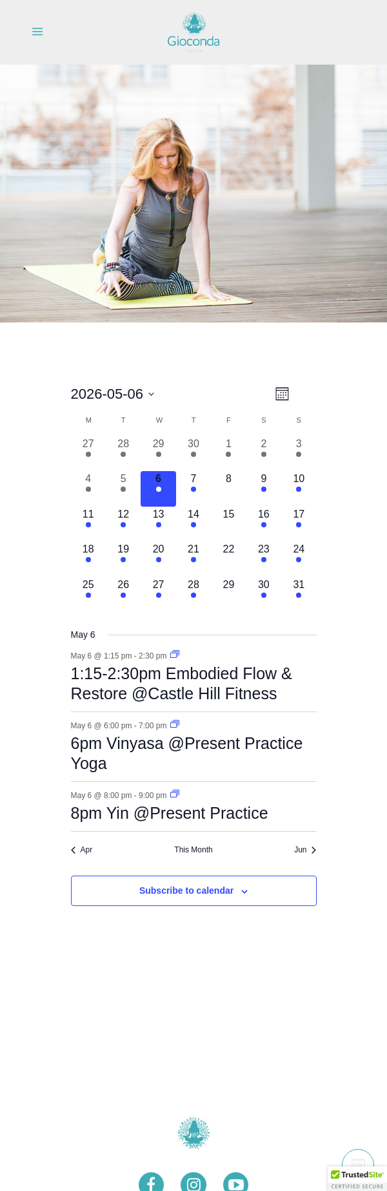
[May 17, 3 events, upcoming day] (298, 524)
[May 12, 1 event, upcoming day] (123, 524)
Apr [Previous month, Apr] (82, 849)
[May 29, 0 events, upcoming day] (228, 594)
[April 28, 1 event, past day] (123, 453)
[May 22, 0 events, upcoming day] (228, 559)
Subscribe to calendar (186, 890)
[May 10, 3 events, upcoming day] (298, 488)
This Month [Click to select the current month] (193, 849)
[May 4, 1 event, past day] (88, 488)
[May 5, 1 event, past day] (123, 488)
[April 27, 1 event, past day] (88, 453)
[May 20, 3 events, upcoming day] (158, 559)
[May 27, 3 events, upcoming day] (158, 594)
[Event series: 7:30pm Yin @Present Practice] (174, 794)
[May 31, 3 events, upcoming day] (298, 594)
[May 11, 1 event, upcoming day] (88, 524)
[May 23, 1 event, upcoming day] (263, 559)
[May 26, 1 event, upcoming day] (123, 594)
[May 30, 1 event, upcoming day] (263, 594)
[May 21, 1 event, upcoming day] (193, 559)
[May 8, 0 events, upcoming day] (228, 488)
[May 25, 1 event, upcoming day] (88, 594)
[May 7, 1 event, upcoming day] (193, 488)
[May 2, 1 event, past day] (263, 453)
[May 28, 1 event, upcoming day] (193, 594)
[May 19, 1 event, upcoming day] (123, 559)
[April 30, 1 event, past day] (193, 453)
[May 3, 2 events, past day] (298, 453)
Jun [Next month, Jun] (305, 849)
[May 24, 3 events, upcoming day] (298, 559)
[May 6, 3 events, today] (158, 488)
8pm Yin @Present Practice (169, 813)
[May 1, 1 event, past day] (228, 453)
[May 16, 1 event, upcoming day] (263, 524)
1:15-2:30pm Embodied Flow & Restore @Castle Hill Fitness (181, 683)
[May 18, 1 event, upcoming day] (88, 559)
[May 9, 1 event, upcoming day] (263, 488)
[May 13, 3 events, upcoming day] (158, 524)
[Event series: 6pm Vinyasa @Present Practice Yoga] (174, 725)
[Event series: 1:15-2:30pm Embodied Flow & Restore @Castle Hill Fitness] (174, 655)
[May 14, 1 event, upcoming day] (193, 524)
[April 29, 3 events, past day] (158, 453)
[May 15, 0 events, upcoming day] (228, 524)
